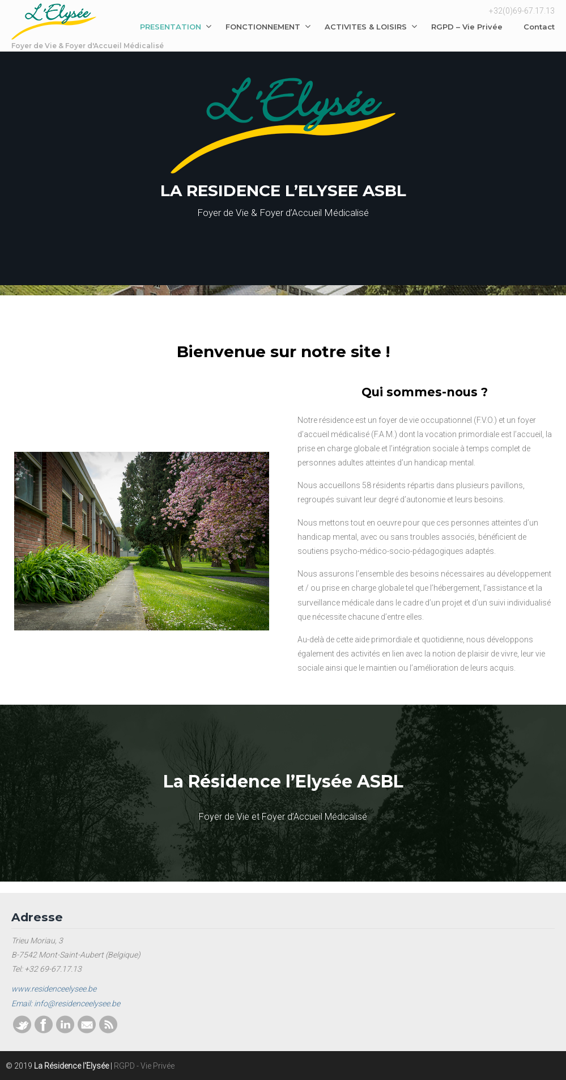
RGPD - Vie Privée (144, 1065)
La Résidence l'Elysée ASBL (53, 27)
